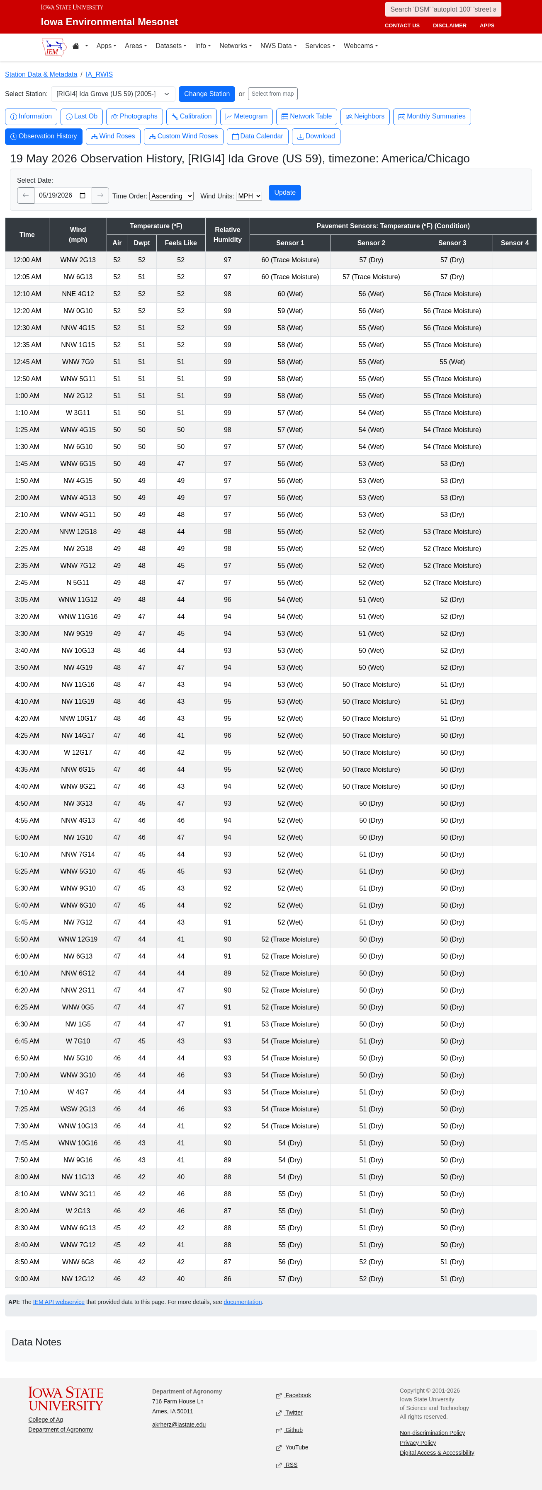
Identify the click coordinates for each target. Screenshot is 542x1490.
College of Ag (46, 1419)
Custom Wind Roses (183, 136)
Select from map (273, 93)
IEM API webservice (59, 1302)
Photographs (135, 116)
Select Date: (35, 180)
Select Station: (26, 93)
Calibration (191, 116)
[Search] (443, 9)
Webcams (358, 45)
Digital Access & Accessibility (437, 1452)
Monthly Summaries (432, 116)
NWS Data (276, 45)
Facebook (293, 1395)
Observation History (43, 136)
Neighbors (365, 116)
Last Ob (81, 116)
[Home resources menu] (80, 47)
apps (487, 25)
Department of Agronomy (61, 1429)
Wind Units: (217, 196)
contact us (402, 25)
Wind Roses (113, 136)
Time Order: (130, 196)
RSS (287, 1465)
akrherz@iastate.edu (179, 1424)
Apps (104, 45)
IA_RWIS (99, 74)
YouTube (292, 1447)
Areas (133, 45)
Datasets (169, 45)
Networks (233, 45)
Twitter (289, 1413)
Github (289, 1430)
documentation (243, 1302)
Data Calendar (257, 136)
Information (31, 116)
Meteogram (246, 116)
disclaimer (450, 25)
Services (318, 45)
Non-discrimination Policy (432, 1433)
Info (200, 45)
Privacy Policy (418, 1442)
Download (316, 136)
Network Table (307, 116)
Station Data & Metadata (41, 74)
